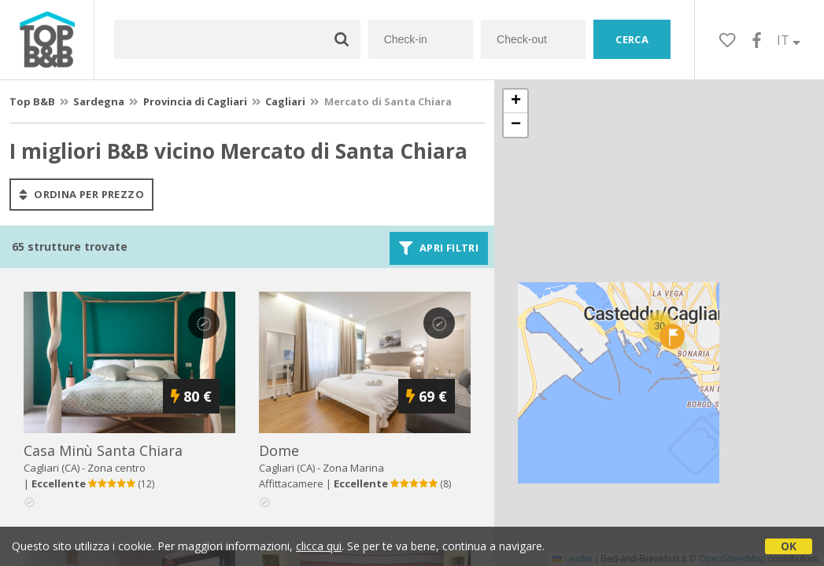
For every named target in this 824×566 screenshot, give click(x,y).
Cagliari (285, 101)
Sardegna (98, 101)
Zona (353, 468)
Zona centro (116, 468)
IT (788, 40)
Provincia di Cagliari (195, 101)
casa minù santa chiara (103, 450)
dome (279, 450)
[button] (672, 336)
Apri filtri (439, 248)
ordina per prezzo (81, 194)
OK (788, 545)
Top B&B (32, 101)
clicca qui (319, 545)
